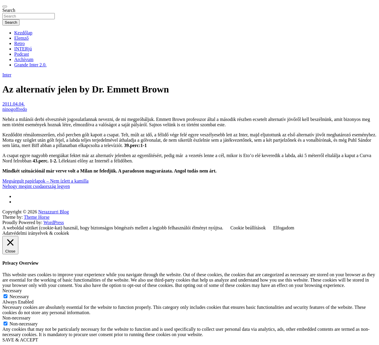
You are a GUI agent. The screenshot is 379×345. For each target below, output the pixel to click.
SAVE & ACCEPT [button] (20, 339)
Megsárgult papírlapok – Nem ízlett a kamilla (45, 180)
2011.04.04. (13, 103)
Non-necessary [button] (16, 317)
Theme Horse (37, 217)
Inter (6, 74)
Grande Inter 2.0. (30, 64)
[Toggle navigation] (4, 6)
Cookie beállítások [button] (248, 227)
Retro (19, 43)
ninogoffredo (14, 109)
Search (8, 10)
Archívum (23, 59)
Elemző (21, 38)
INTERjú (23, 48)
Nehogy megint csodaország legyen (36, 186)
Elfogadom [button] (283, 227)
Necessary (19, 296)
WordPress (54, 222)
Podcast (21, 54)
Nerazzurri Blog (53, 211)
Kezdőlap (23, 32)
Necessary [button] (12, 290)
